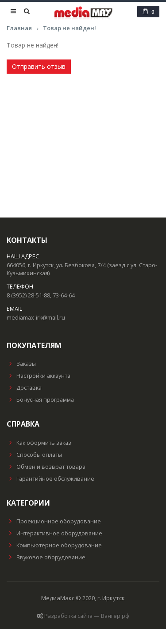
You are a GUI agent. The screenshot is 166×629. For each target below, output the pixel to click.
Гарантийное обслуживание (50, 479)
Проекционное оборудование (54, 521)
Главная (19, 28)
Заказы (21, 364)
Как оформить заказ (39, 443)
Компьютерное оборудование (54, 545)
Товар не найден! (69, 28)
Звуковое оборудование (46, 557)
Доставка (24, 388)
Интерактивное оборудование (54, 533)
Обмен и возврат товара (46, 467)
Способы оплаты (34, 455)
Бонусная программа (40, 400)
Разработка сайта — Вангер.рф (86, 616)
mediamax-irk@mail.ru (36, 317)
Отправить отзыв (39, 66)
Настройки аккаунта (38, 376)
